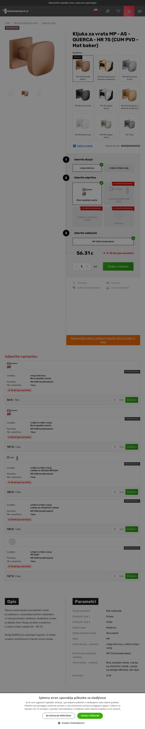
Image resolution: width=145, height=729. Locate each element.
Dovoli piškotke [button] (90, 715)
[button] (72, 723)
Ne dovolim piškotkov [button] (58, 715)
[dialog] (72, 364)
